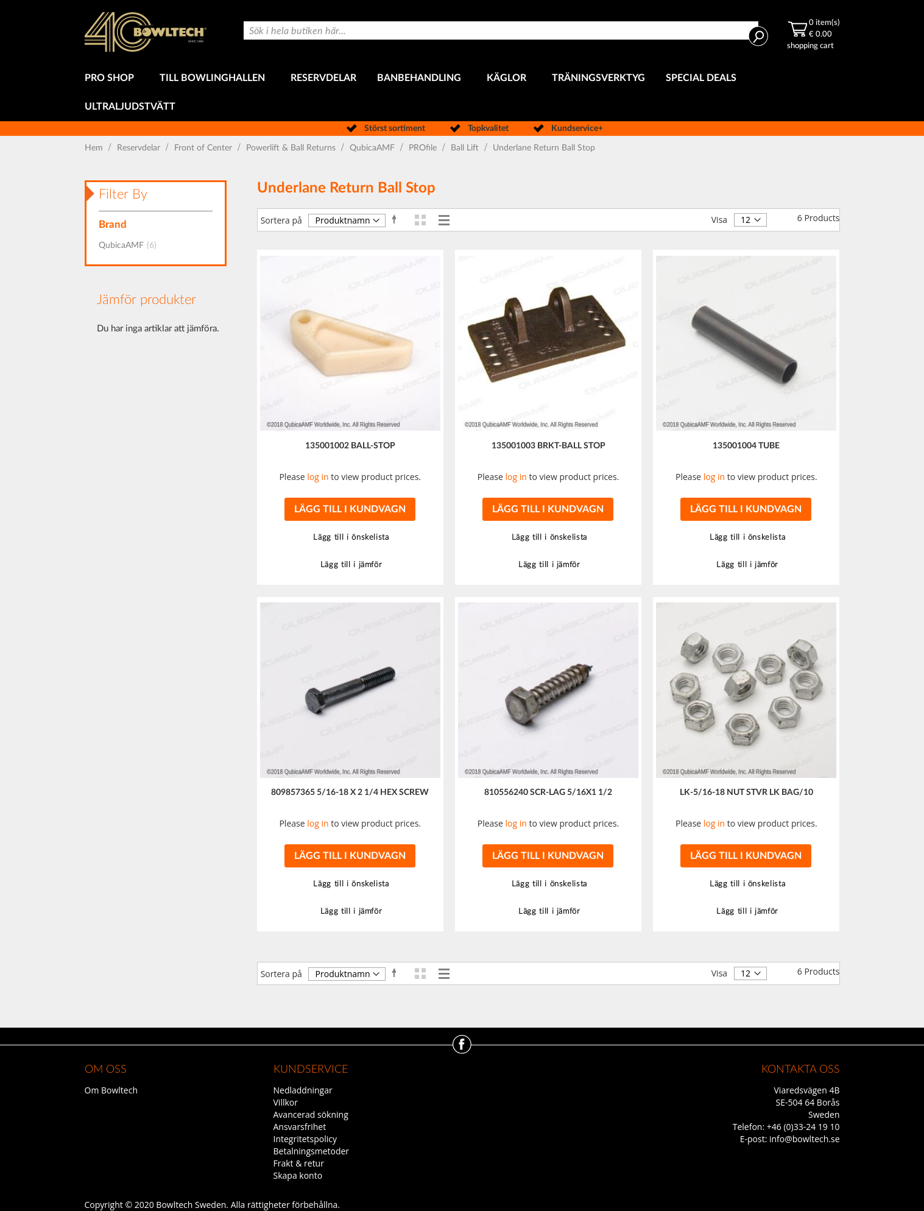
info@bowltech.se (804, 1139)
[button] (349, 537)
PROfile (424, 148)
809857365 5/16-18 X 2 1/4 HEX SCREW (350, 792)
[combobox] (501, 30)
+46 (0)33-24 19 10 (803, 1126)
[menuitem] (111, 78)
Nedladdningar (303, 1090)
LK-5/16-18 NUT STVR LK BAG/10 (746, 792)
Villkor (285, 1102)
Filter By (123, 194)
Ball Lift (466, 148)
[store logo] (145, 32)
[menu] (462, 92)
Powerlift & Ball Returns (292, 148)
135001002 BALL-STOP (350, 446)
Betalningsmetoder (311, 1151)
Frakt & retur (298, 1163)
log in (317, 476)
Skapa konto (298, 1175)
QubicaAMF (373, 148)
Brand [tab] (113, 224)
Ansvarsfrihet (299, 1126)
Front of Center (204, 148)
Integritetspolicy (305, 1139)
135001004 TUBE (746, 446)
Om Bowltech (111, 1090)
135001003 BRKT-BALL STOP (548, 446)
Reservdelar (140, 148)
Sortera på (281, 220)
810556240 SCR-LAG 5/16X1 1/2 (548, 792)
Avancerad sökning (310, 1114)
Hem (95, 148)
